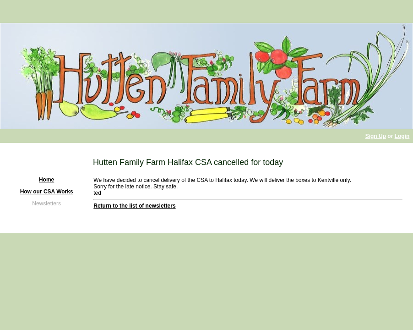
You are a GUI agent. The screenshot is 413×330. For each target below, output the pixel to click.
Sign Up (375, 136)
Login (402, 136)
